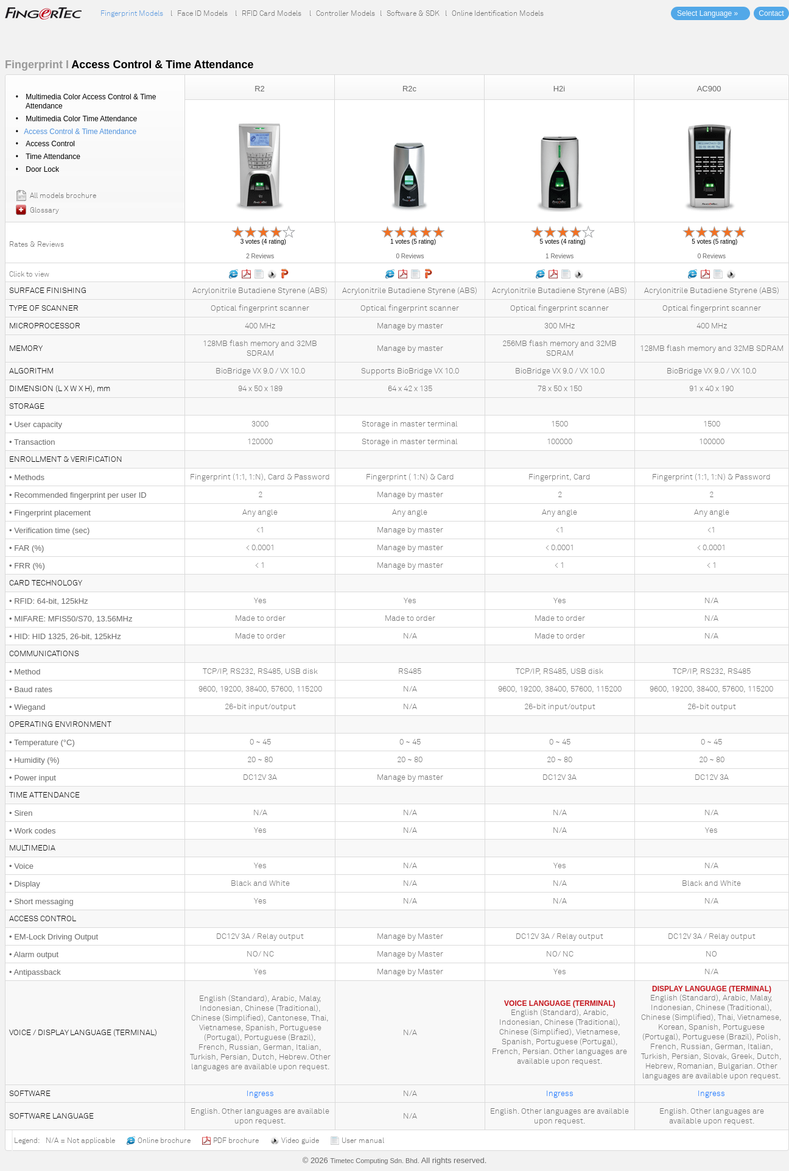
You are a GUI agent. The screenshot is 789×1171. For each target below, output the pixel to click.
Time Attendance (53, 156)
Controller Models (345, 13)
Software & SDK (413, 13)
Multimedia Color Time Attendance (81, 119)
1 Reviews (559, 256)
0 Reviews (410, 256)
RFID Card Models (271, 13)
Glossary (44, 210)
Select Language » (707, 13)
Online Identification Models (498, 13)
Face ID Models (202, 13)
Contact (771, 13)
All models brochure (63, 195)
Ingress (260, 1093)
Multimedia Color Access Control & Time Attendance (90, 101)
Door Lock (42, 169)
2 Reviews (260, 256)
